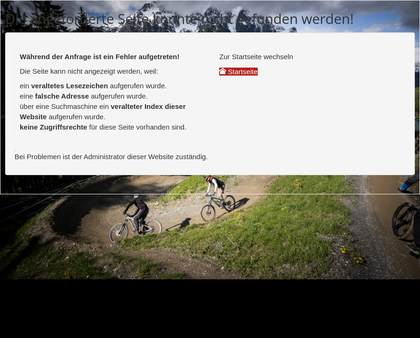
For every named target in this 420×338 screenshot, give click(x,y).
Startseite (238, 72)
